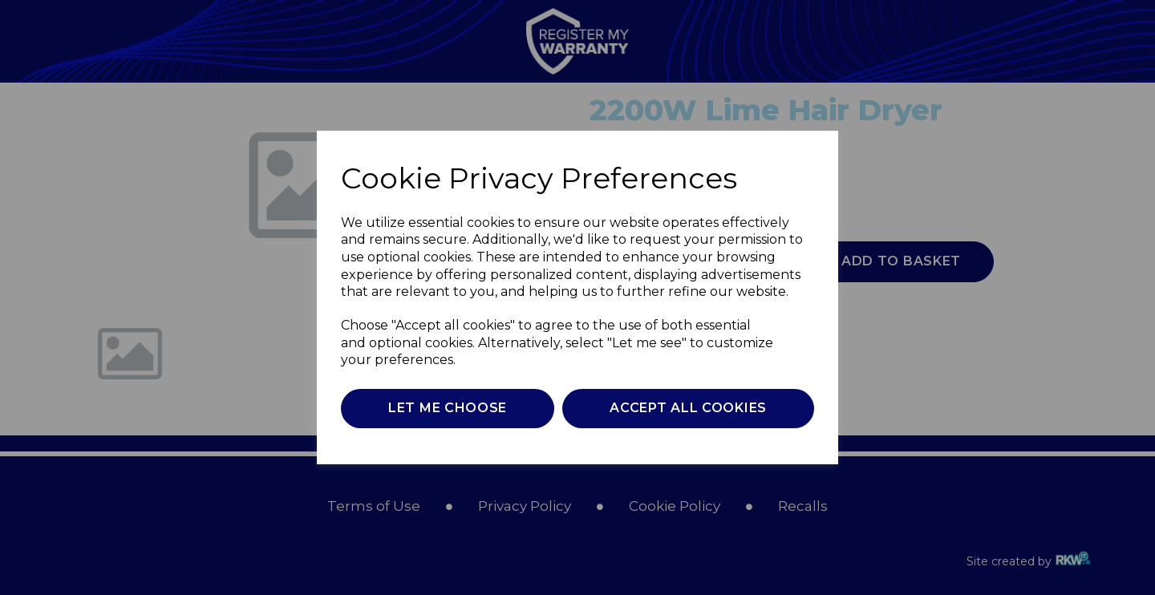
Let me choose (447, 407)
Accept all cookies (688, 407)
